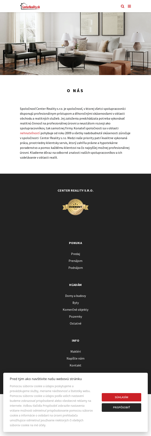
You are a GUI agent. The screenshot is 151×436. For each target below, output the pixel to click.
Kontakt (75, 365)
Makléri (75, 351)
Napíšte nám (75, 358)
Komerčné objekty (75, 309)
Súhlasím (121, 397)
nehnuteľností (30, 133)
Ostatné (75, 323)
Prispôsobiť (121, 407)
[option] (75, 43)
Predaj (75, 254)
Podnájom (75, 268)
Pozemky (75, 316)
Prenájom (75, 261)
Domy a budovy (75, 296)
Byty (75, 303)
